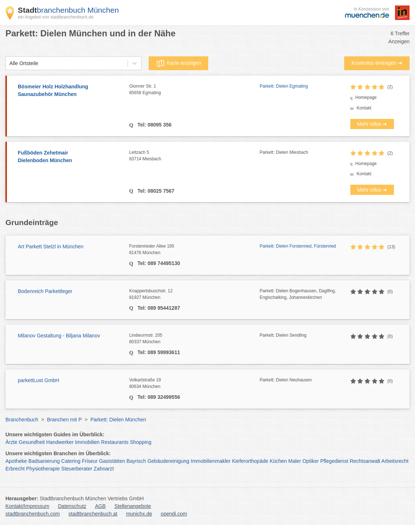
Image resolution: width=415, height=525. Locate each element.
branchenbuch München (68, 10)
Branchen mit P (64, 419)
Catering (70, 461)
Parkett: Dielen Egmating (283, 86)
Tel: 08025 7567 (155, 191)
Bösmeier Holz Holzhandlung (70, 91)
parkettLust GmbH (38, 380)
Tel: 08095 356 (154, 125)
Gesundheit (32, 442)
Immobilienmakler (211, 461)
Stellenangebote (132, 506)
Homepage (366, 97)
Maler (294, 461)
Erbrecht (15, 469)
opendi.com (174, 514)
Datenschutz (72, 506)
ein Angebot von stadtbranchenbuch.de (55, 17)
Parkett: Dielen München (118, 419)
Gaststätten (112, 461)
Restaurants (114, 442)
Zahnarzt (104, 469)
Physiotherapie (43, 469)
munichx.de (139, 514)
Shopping (140, 442)
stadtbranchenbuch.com (32, 514)
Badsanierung (44, 461)
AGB (100, 506)
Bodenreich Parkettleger (45, 291)
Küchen (278, 461)
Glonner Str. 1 (194, 90)
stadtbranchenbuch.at (92, 514)
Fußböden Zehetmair (70, 157)
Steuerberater (76, 469)
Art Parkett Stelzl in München (51, 246)
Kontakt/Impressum (27, 506)
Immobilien (87, 442)
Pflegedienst (334, 461)
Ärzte (11, 442)
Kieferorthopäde (250, 461)
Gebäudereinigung (168, 461)
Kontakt (363, 108)
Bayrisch (136, 461)
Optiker (310, 461)
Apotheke (16, 461)
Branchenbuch (21, 419)
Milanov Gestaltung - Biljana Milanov (59, 335)
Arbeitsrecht (394, 461)
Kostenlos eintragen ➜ (376, 63)
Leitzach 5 (194, 156)
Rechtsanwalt (365, 461)
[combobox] (9, 63)
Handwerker (59, 442)
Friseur (90, 461)
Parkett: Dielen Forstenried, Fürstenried (297, 246)
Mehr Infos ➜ (372, 124)
